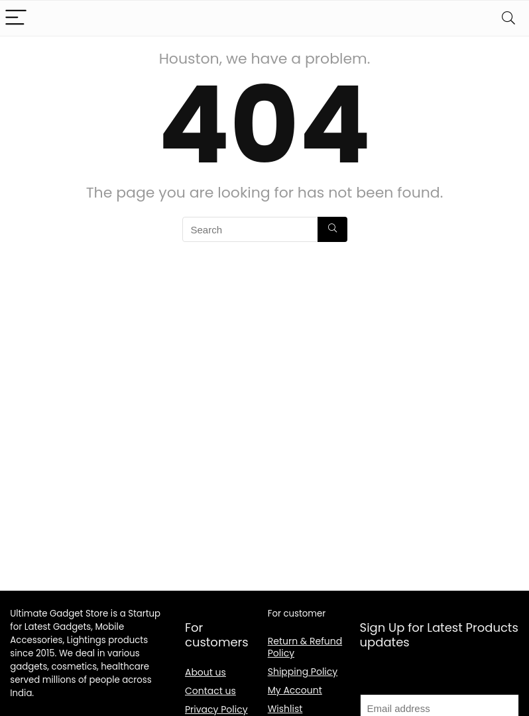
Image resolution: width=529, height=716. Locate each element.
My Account (295, 690)
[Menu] (16, 18)
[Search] (508, 18)
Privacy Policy (216, 709)
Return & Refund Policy (305, 647)
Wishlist (285, 708)
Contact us (210, 690)
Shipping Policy (303, 671)
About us (205, 672)
